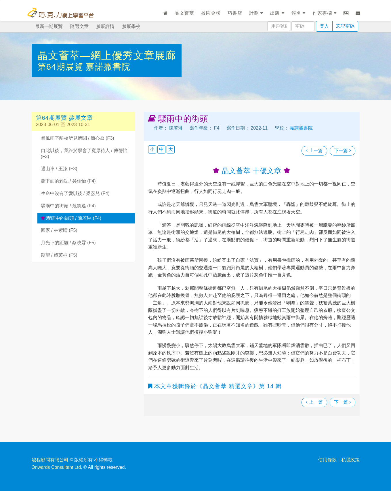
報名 (298, 13)
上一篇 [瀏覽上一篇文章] (314, 150)
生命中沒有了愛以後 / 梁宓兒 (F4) (75, 193)
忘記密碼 (345, 26)
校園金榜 (211, 13)
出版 (277, 13)
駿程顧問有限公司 (50, 459)
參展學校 (131, 26)
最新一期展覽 (49, 26)
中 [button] (161, 149)
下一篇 (342, 150)
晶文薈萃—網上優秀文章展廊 (106, 55)
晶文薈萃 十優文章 (251, 171)
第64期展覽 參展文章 (64, 118)
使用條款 (327, 459)
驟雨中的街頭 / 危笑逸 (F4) (68, 205)
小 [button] (152, 149)
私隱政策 (350, 459)
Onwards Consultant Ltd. (57, 467)
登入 (324, 26)
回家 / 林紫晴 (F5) (59, 230)
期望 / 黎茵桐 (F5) (59, 255)
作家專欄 (324, 13)
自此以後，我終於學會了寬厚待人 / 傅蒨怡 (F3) (84, 153)
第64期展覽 (61, 66)
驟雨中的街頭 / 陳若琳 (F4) (71, 218)
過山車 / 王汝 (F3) (59, 168)
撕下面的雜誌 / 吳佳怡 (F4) (68, 181)
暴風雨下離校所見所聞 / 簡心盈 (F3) (77, 138)
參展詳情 (105, 26)
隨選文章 (79, 26)
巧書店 (235, 13)
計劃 (256, 13)
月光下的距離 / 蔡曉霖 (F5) (68, 242)
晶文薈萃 (184, 13)
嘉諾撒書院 (108, 66)
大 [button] (170, 149)
